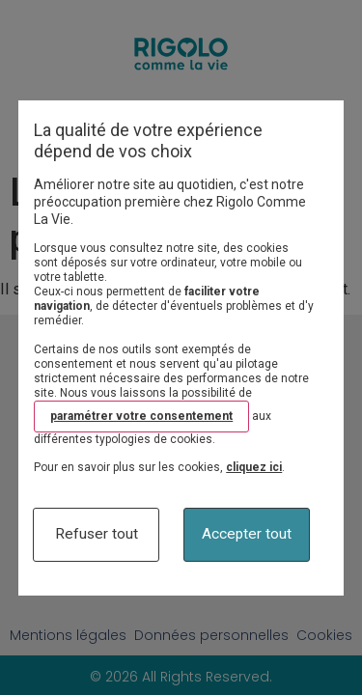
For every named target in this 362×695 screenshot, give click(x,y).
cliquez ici (254, 467)
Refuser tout (96, 533)
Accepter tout (247, 533)
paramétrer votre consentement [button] (141, 416)
